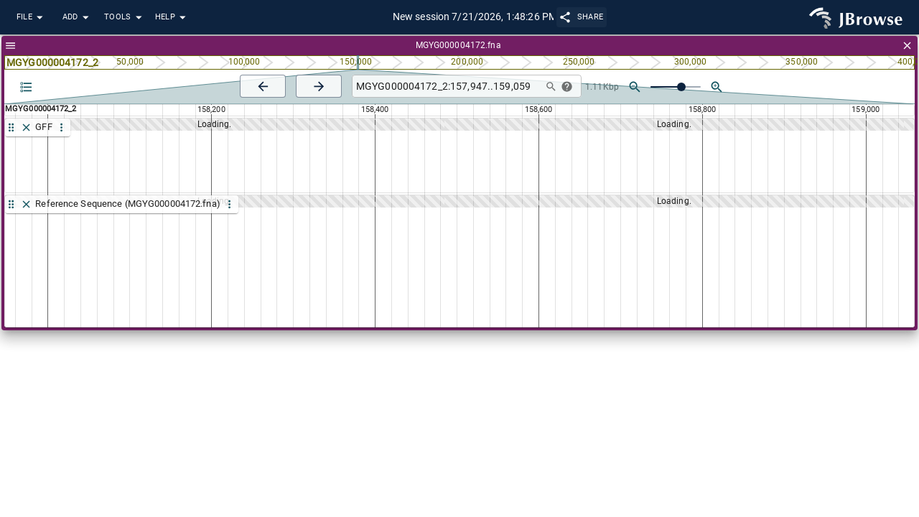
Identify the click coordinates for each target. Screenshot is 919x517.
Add (78, 17)
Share (581, 17)
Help (172, 17)
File (32, 17)
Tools (125, 17)
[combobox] (445, 87)
